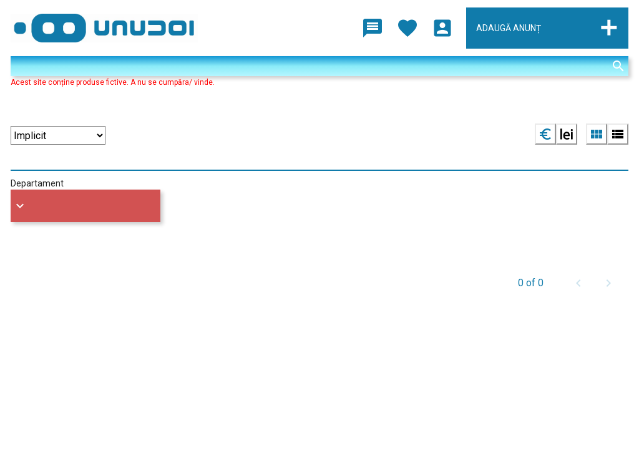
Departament (37, 183)
